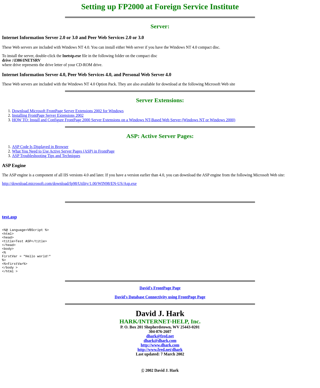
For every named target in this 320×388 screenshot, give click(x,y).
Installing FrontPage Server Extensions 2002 (48, 115)
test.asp (9, 216)
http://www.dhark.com (160, 355)
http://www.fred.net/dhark (160, 360)
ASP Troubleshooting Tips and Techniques (46, 156)
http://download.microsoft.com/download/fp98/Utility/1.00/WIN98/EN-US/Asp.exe (69, 183)
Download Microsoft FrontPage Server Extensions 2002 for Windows (68, 111)
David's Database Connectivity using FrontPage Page (160, 307)
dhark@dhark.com (160, 351)
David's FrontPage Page (160, 298)
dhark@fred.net (160, 346)
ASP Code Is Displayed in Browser (40, 147)
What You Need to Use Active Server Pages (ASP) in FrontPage (63, 151)
